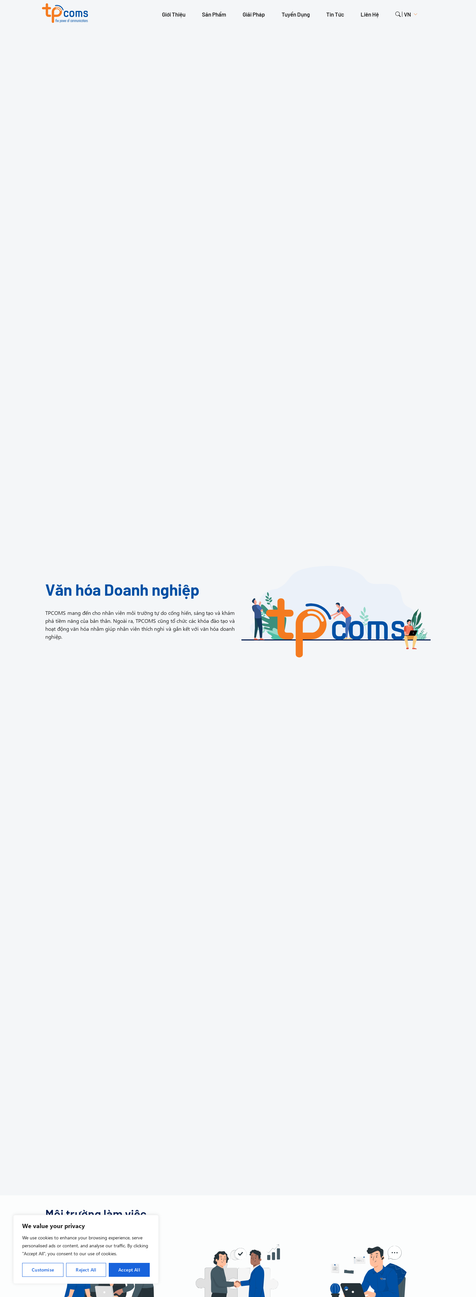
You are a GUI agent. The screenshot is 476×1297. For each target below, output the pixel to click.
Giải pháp (254, 14)
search (398, 14)
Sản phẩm (214, 14)
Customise (43, 1270)
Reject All (86, 1270)
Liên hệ (370, 14)
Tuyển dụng (296, 14)
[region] (86, 1249)
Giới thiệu (173, 14)
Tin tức (335, 14)
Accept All (129, 1270)
